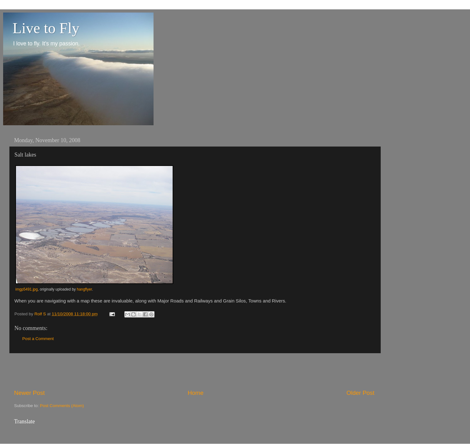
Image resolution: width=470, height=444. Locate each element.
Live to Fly (46, 28)
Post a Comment (38, 338)
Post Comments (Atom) (62, 405)
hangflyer (84, 289)
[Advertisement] (194, 371)
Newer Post (29, 393)
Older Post (360, 393)
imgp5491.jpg (26, 289)
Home (195, 393)
